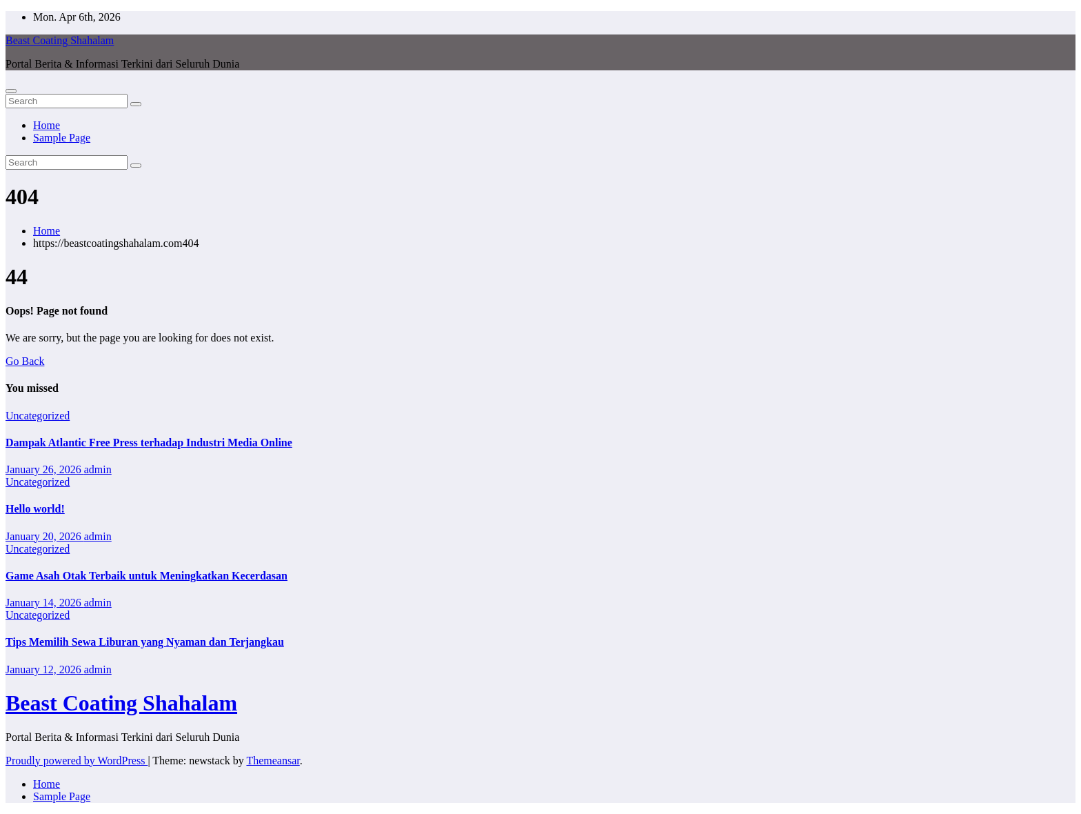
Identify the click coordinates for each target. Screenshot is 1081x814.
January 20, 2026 (45, 536)
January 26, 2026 (45, 469)
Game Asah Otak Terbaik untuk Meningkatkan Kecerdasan (146, 576)
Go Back (25, 361)
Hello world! (35, 509)
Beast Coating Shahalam (60, 40)
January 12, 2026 (45, 669)
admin (98, 469)
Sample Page (61, 137)
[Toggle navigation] (11, 91)
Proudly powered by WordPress (77, 760)
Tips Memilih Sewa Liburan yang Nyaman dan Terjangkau (145, 642)
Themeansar (272, 760)
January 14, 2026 (45, 602)
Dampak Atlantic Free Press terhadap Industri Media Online (149, 442)
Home (46, 125)
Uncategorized (38, 415)
